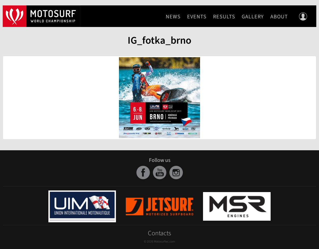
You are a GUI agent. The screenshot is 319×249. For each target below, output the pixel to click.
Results (224, 17)
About (279, 17)
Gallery (253, 17)
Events (197, 17)
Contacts (159, 233)
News (173, 17)
